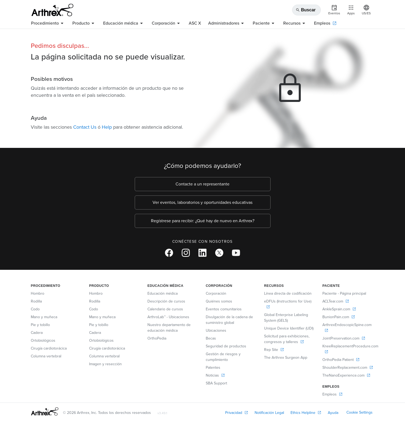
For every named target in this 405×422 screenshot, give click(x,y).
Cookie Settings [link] (359, 412)
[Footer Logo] (45, 411)
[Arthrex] (52, 10)
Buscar (306, 10)
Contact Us (84, 127)
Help (107, 127)
